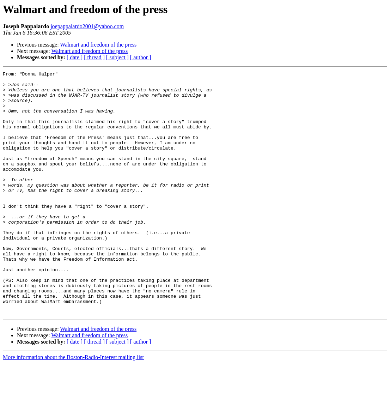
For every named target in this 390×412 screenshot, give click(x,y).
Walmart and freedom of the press (98, 45)
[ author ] (140, 57)
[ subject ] (117, 57)
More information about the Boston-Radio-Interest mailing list (73, 406)
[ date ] (75, 57)
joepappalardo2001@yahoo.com (87, 26)
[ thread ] (94, 57)
